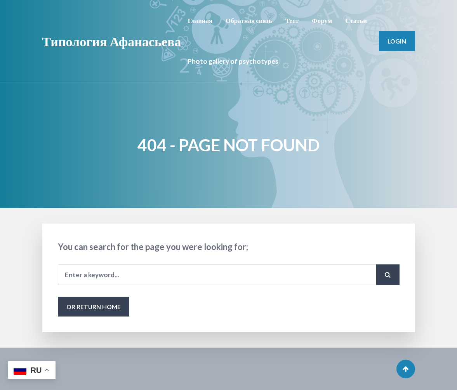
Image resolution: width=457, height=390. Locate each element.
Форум (322, 20)
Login (396, 41)
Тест (292, 20)
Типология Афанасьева (111, 41)
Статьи (356, 20)
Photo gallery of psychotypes (233, 61)
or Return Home (93, 306)
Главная (200, 20)
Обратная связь (249, 20)
